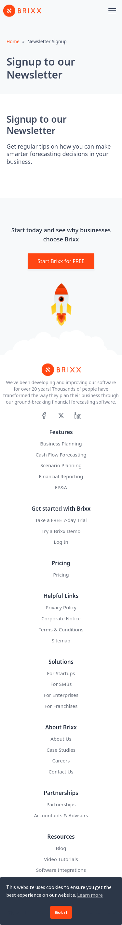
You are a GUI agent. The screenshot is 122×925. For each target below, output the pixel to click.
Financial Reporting (61, 476)
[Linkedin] (78, 415)
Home (13, 41)
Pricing (61, 574)
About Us (61, 739)
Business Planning (61, 443)
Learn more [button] (90, 895)
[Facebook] (44, 415)
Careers (61, 760)
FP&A (61, 487)
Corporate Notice (61, 618)
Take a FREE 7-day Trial (61, 520)
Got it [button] (61, 912)
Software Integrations (61, 870)
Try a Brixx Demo (61, 531)
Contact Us (60, 771)
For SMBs (61, 684)
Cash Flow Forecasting (60, 454)
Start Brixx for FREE (60, 261)
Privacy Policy (61, 607)
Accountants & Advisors (61, 815)
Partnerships (61, 804)
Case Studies (61, 750)
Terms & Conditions (61, 629)
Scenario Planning (61, 465)
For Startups (61, 673)
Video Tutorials (61, 859)
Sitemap (61, 640)
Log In (61, 542)
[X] (61, 415)
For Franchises (61, 706)
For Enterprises (61, 695)
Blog (61, 848)
